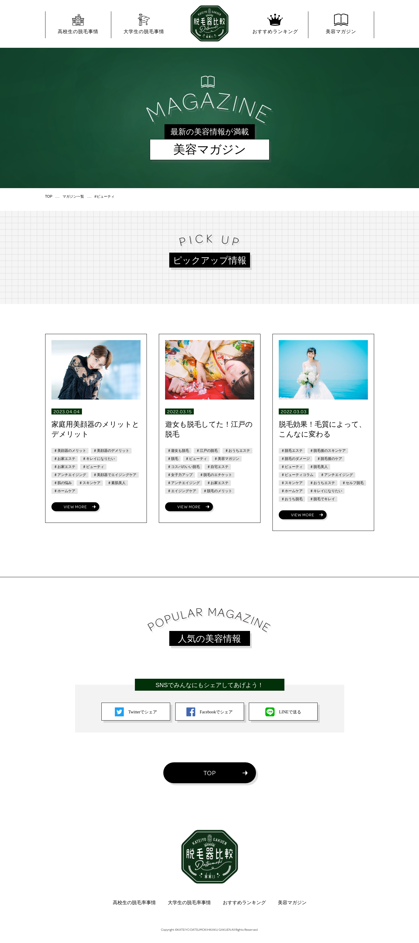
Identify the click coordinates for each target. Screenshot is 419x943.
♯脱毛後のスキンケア (328, 451)
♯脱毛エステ (292, 451)
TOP (209, 773)
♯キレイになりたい (99, 459)
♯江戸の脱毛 (207, 451)
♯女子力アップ (180, 475)
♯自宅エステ (217, 467)
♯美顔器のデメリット (111, 451)
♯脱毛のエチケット (216, 475)
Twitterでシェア (136, 712)
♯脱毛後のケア (329, 459)
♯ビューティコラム (297, 475)
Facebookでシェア (209, 712)
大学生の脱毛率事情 (189, 902)
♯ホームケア (64, 491)
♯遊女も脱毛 (178, 451)
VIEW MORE (75, 506)
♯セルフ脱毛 (353, 483)
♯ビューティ (93, 467)
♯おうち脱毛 (292, 499)
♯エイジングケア (181, 491)
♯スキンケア (89, 483)
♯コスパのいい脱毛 (183, 467)
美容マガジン (292, 902)
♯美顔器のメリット (70, 451)
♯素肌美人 (117, 483)
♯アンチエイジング (70, 475)
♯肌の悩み (63, 483)
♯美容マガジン (226, 459)
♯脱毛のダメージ (295, 459)
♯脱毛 (172, 459)
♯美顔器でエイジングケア (114, 475)
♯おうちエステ (237, 451)
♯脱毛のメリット (217, 491)
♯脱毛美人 (319, 467)
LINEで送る (283, 712)
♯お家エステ (64, 459)
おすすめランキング (244, 902)
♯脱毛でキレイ (322, 499)
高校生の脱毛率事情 (134, 902)
